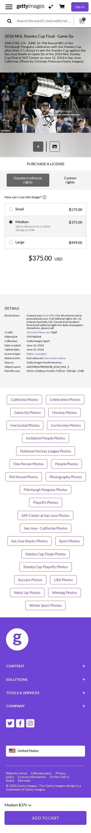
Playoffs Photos (45, 502)
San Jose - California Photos (45, 528)
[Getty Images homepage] (30, 6)
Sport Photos (69, 541)
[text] (44, 20)
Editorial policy (41, 773)
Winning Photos (64, 592)
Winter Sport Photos (45, 605)
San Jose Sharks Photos (29, 541)
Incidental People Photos (45, 438)
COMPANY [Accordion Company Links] (45, 706)
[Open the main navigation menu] (9, 6)
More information (55, 358)
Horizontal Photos (24, 425)
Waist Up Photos (27, 592)
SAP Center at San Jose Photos (45, 515)
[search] (11, 20)
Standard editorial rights (28, 180)
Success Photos (30, 579)
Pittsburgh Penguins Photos (45, 489)
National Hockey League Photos (45, 451)
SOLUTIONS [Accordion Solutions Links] (45, 679)
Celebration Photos (65, 399)
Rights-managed (37, 353)
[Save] (38, 146)
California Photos (24, 399)
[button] (45, 103)
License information (32, 777)
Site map (24, 780)
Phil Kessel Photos (23, 477)
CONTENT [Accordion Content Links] (45, 666)
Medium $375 (18, 827)
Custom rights (70, 180)
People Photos (66, 464)
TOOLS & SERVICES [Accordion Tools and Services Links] (45, 692)
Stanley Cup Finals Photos (45, 554)
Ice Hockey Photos (66, 425)
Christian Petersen (38, 332)
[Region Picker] (45, 751)
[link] (35, 358)
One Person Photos (28, 464)
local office (49, 315)
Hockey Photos (64, 412)
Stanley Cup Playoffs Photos (45, 566)
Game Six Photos (27, 412)
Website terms (17, 773)
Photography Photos (66, 477)
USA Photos (63, 579)
